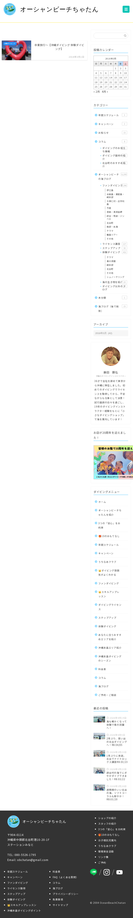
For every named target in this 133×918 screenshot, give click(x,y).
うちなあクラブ (107, 561)
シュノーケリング (115, 276)
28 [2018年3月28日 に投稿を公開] (110, 86)
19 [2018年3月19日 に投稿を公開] (101, 82)
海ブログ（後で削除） (112, 308)
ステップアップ (114, 248)
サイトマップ (60, 905)
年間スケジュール (112, 115)
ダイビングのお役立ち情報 (114, 149)
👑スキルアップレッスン (108, 594)
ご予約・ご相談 (107, 695)
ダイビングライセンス (109, 607)
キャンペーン (112, 124)
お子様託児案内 (107, 840)
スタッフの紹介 (107, 823)
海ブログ (103, 686)
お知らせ (112, 132)
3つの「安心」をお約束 (109, 525)
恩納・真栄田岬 (114, 211)
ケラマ (110, 230)
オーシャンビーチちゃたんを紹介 (109, 512)
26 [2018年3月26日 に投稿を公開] (101, 86)
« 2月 (97, 91)
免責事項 (58, 899)
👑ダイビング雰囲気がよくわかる (108, 572)
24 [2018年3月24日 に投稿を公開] (125, 82)
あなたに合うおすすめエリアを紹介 (109, 637)
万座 (109, 207)
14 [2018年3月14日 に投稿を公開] (110, 77)
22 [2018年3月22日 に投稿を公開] (115, 82)
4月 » (105, 91)
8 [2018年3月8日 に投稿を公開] (115, 72)
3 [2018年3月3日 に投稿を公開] (125, 68)
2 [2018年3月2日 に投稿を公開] (120, 68)
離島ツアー (112, 234)
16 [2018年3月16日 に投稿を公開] (120, 77)
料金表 (102, 669)
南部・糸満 (112, 226)
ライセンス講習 (114, 243)
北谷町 (110, 222)
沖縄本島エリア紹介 (109, 647)
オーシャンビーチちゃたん (51, 9)
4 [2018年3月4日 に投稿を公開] (96, 72)
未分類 (112, 297)
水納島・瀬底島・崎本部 (115, 196)
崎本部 (110, 264)
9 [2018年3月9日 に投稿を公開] (120, 72)
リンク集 (103, 857)
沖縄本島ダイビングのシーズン (109, 658)
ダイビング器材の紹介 (114, 157)
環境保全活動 (106, 851)
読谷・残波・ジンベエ (115, 217)
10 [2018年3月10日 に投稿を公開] (125, 72)
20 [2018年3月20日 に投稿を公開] (106, 82)
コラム (112, 141)
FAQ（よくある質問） (65, 877)
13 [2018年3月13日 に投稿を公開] (106, 77)
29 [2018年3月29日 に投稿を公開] (115, 86)
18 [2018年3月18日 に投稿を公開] (96, 82)
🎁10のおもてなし (109, 536)
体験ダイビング (114, 252)
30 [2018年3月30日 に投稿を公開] (120, 86)
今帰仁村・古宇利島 (115, 203)
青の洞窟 (111, 261)
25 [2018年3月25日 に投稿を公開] (96, 86)
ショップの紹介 (107, 818)
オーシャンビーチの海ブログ (112, 176)
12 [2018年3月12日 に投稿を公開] (101, 77)
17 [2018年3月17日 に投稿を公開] (125, 77)
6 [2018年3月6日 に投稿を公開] (106, 72)
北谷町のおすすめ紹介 (114, 164)
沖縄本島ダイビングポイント (24, 910)
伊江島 (110, 190)
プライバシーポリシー (66, 894)
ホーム (102, 502)
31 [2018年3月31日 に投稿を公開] (125, 86)
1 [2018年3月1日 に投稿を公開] (115, 68)
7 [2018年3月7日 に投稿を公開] (111, 72)
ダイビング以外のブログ (114, 287)
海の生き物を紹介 (114, 282)
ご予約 (102, 862)
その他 (110, 238)
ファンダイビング (114, 185)
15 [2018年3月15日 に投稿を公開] (115, 77)
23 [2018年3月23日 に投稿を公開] (120, 82)
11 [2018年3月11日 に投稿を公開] (96, 77)
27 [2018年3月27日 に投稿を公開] (106, 86)
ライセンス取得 (16, 888)
